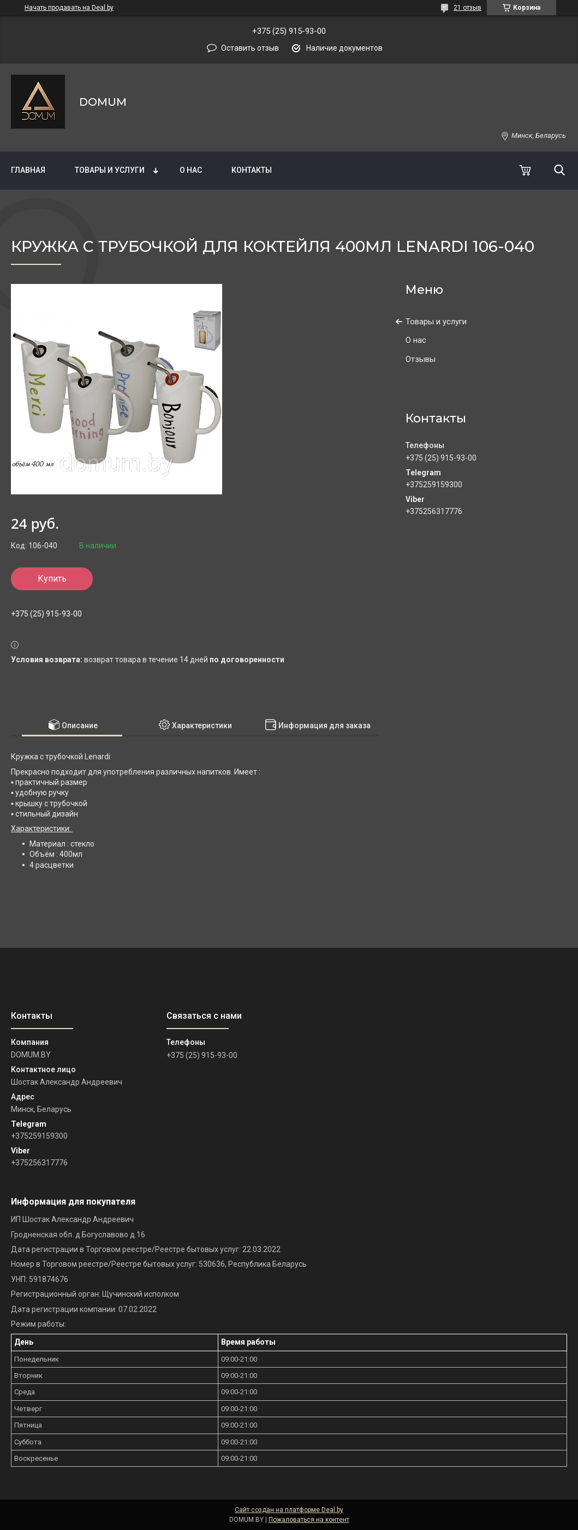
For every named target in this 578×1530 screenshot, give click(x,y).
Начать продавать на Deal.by (69, 7)
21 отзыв (467, 7)
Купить (52, 578)
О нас (191, 170)
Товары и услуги (110, 170)
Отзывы (421, 359)
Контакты (251, 170)
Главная (28, 170)
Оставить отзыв (250, 48)
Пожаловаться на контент (309, 1519)
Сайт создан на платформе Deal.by (289, 1510)
